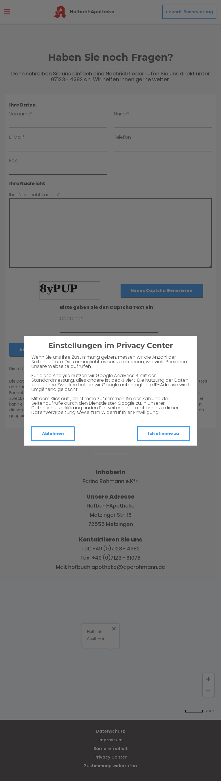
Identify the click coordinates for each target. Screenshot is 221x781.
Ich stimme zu (163, 433)
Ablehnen (53, 433)
